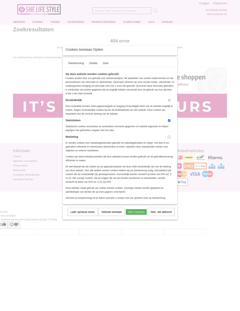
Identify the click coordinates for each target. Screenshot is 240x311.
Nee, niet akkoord (161, 216)
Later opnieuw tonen (83, 216)
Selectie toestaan (111, 216)
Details (93, 68)
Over (106, 68)
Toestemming (76, 68)
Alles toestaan (136, 216)
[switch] (169, 105)
